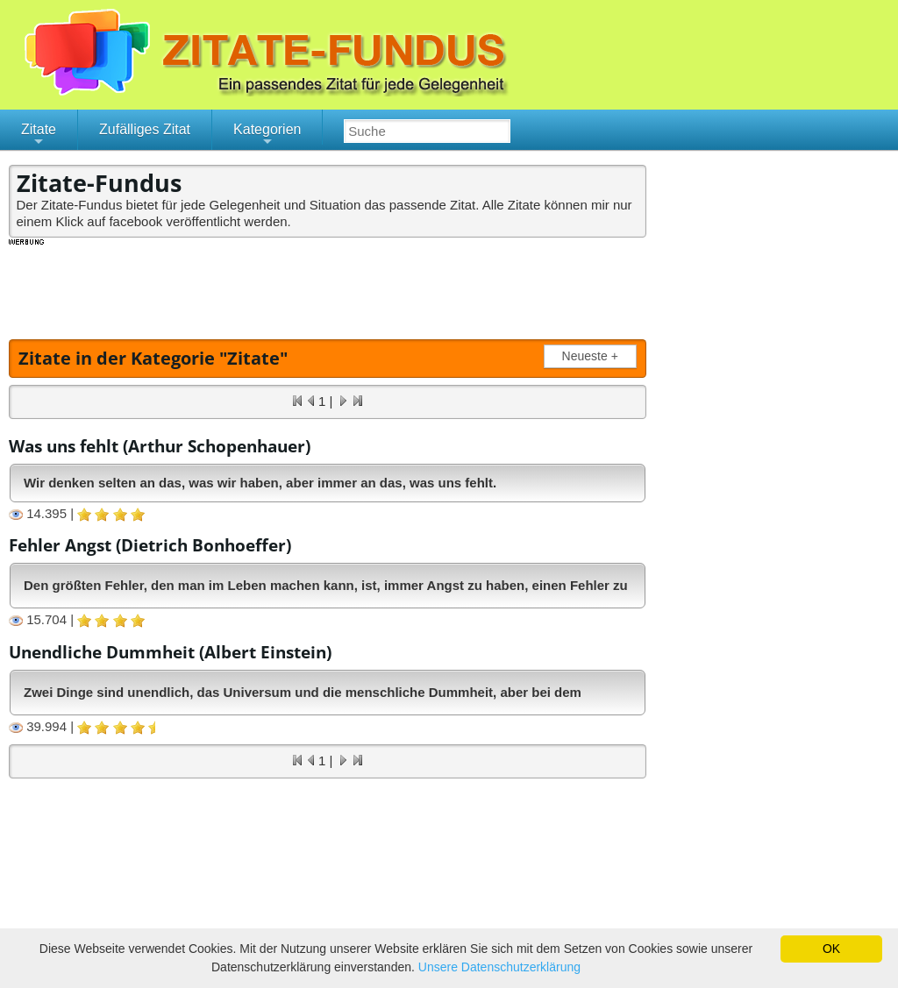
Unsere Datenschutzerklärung (499, 967)
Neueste (593, 356)
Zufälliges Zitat (144, 129)
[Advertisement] (328, 286)
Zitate (38, 136)
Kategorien (267, 136)
